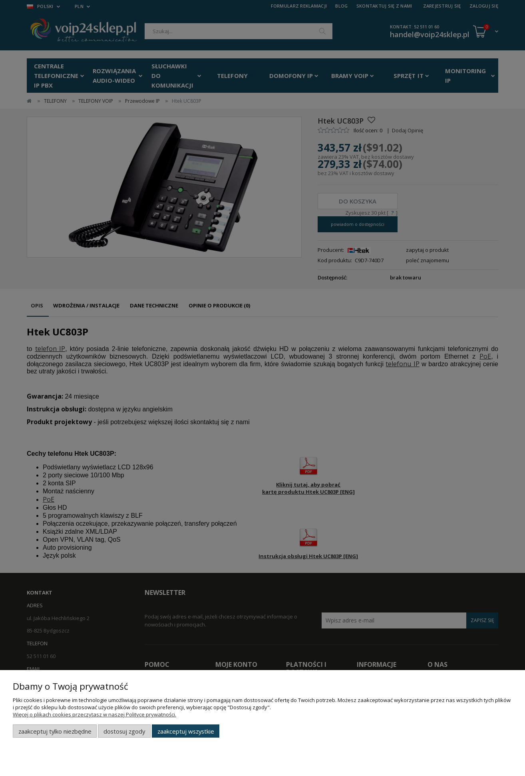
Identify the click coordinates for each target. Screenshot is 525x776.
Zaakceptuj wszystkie (185, 731)
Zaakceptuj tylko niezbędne (54, 731)
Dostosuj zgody (124, 731)
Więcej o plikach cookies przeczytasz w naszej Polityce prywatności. (94, 714)
